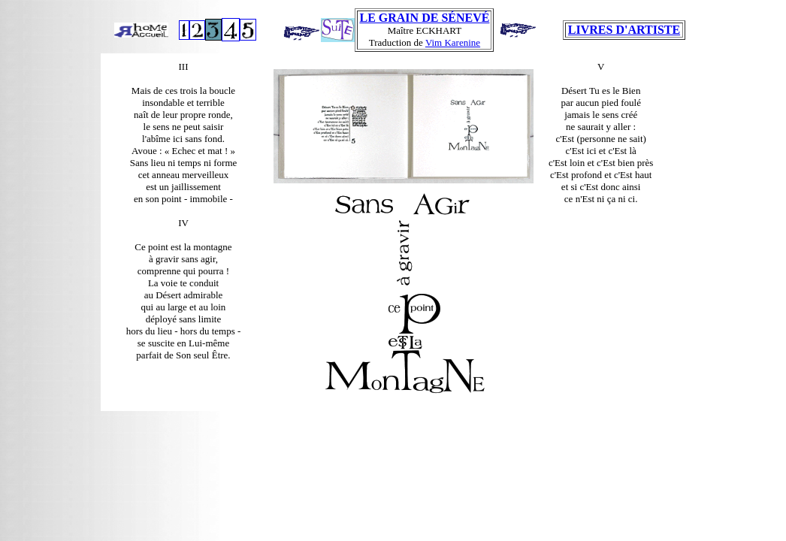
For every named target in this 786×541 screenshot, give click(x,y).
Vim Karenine (452, 42)
